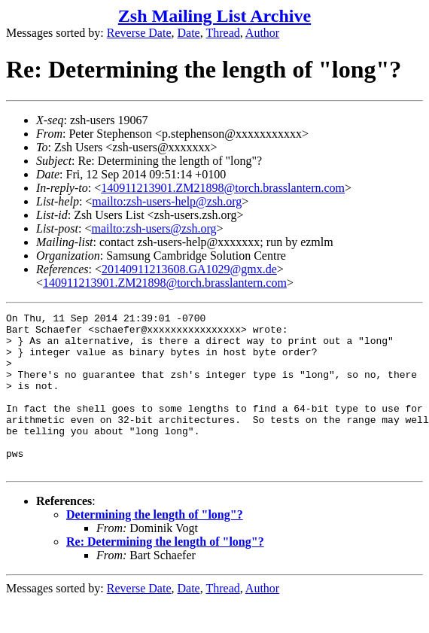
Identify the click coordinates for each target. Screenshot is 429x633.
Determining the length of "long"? (154, 546)
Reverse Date (139, 32)
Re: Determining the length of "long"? (165, 573)
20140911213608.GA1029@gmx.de (189, 269)
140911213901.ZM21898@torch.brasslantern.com (223, 187)
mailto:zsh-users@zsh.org (153, 228)
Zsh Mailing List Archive (214, 16)
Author (262, 32)
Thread (222, 32)
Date (189, 32)
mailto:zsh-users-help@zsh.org (167, 201)
